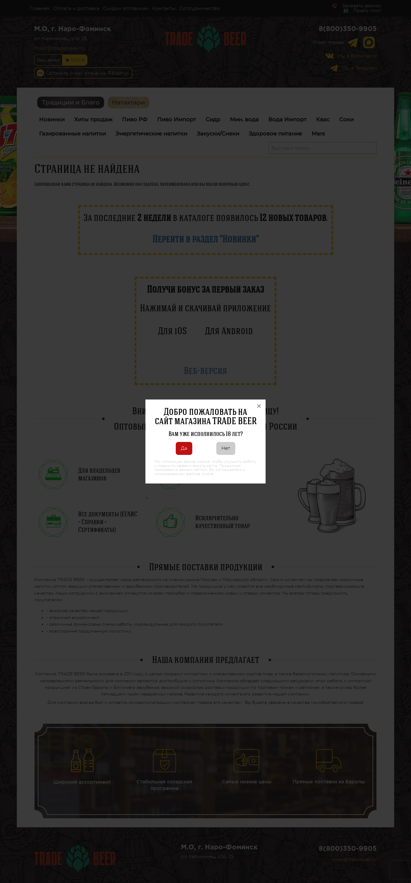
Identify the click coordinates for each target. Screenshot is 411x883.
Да (184, 448)
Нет (225, 448)
